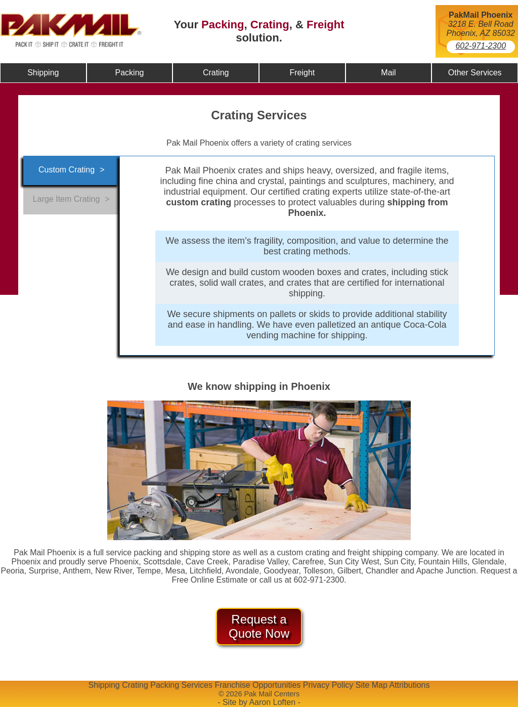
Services (197, 685)
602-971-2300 (480, 45)
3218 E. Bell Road (480, 24)
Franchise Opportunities (257, 685)
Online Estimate (219, 580)
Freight (325, 24)
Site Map (371, 685)
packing (148, 552)
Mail (388, 72)
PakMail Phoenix (480, 15)
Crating (269, 24)
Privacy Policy (328, 685)
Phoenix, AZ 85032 (481, 33)
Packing (222, 24)
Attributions (409, 685)
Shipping (103, 685)
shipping (195, 552)
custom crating (303, 552)
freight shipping (375, 552)
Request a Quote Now (259, 626)
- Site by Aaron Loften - (259, 702)
